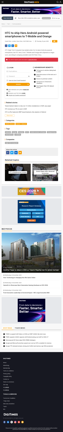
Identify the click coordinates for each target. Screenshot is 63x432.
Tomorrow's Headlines (9, 398)
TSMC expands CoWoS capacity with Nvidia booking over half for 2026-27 (27, 337)
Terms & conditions (8, 371)
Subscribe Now (32, 59)
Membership (6, 368)
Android (8, 132)
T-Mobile (17, 134)
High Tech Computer (12, 143)
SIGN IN (22, 84)
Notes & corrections (8, 382)
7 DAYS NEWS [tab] (20, 328)
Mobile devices (10, 124)
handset (21, 132)
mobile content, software (38, 132)
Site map (5, 384)
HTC (27, 132)
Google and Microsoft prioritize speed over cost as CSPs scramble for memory (28, 343)
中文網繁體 (6, 387)
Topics (5, 406)
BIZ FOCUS (7, 229)
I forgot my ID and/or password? (17, 95)
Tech (8, 24)
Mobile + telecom (21, 124)
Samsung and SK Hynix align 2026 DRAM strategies (21, 340)
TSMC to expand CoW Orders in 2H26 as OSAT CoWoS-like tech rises (26, 334)
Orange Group (52, 132)
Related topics (12, 160)
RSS (4, 409)
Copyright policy (7, 376)
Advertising (6, 365)
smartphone (9, 134)
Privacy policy (6, 373)
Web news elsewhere (8, 403)
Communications (46, 18)
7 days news (6, 401)
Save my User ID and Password (17, 80)
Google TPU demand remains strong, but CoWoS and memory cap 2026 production (29, 346)
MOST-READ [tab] (7, 328)
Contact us (6, 379)
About (4, 362)
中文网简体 (6, 390)
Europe (14, 132)
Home (3, 24)
